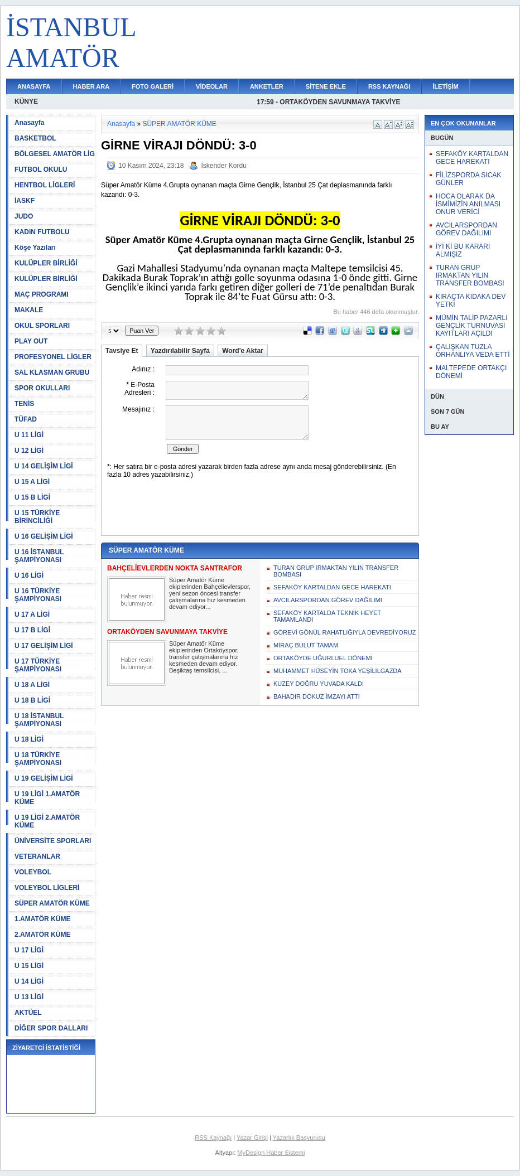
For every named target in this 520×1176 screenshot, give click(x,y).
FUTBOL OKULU (41, 169)
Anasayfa (29, 123)
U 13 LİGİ (29, 997)
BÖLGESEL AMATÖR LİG (55, 154)
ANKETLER (266, 86)
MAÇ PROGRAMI (42, 294)
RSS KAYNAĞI (389, 86)
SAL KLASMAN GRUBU (52, 372)
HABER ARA (91, 86)
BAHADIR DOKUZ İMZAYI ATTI (316, 696)
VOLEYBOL (33, 872)
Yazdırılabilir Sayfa (180, 351)
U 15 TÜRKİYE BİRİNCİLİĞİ (37, 517)
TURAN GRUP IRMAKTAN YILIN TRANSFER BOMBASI (335, 571)
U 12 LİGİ (29, 450)
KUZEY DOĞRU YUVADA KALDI (318, 683)
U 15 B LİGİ (32, 497)
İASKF (25, 201)
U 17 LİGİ (29, 950)
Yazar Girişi (252, 1137)
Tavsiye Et (121, 351)
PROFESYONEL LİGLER (53, 357)
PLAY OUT (31, 341)
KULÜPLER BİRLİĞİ (46, 263)
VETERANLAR (37, 856)
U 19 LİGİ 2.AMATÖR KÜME (47, 821)
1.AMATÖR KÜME (42, 919)
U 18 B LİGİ (32, 700)
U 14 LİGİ (29, 981)
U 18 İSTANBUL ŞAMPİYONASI (39, 720)
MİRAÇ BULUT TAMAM (305, 645)
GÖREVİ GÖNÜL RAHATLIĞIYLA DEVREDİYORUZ (344, 632)
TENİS (24, 404)
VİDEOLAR (212, 86)
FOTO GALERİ (153, 86)
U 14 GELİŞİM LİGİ (44, 466)
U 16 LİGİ (29, 575)
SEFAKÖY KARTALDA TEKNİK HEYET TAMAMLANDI (327, 616)
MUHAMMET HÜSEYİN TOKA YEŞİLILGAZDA (337, 670)
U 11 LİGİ (29, 435)
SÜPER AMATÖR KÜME (52, 903)
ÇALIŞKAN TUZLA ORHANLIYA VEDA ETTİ (472, 351)
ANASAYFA (34, 86)
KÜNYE (26, 101)
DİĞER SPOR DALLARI (51, 1028)
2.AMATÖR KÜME (42, 934)
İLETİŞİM (445, 86)
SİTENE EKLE (326, 86)
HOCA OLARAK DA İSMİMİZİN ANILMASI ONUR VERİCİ (468, 204)
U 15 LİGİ (29, 966)
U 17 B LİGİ (32, 630)
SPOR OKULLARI (42, 388)
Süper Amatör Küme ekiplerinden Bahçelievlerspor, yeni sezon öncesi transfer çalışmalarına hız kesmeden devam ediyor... (210, 593)
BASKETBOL (35, 138)
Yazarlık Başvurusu (299, 1137)
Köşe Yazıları (35, 247)
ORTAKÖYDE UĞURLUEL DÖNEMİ (323, 658)
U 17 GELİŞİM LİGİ (44, 646)
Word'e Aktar (242, 351)
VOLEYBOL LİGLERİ (47, 888)
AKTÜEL (28, 1013)
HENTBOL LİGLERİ (45, 185)
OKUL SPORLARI (42, 326)
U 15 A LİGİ (32, 482)
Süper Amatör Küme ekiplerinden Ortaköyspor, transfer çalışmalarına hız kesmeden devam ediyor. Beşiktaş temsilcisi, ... (204, 657)
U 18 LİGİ (29, 739)
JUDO (24, 216)
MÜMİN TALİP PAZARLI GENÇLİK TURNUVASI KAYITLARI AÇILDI (471, 325)
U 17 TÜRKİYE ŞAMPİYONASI (38, 665)
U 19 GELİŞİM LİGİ (44, 778)
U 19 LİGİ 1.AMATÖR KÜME (47, 798)
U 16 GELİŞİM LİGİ (44, 536)
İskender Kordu (223, 166)
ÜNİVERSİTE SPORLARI (53, 841)
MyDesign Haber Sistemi (271, 1152)
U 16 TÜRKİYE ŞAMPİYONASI (38, 595)
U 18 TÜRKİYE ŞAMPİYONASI (38, 759)
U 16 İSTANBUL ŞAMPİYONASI (39, 556)
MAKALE (29, 310)
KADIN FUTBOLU (42, 232)
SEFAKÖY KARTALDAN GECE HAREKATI (332, 587)
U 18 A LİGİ (32, 685)
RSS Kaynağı (213, 1137)
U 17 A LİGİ (32, 614)
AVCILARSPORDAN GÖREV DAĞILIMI (327, 600)
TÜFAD (26, 419)
